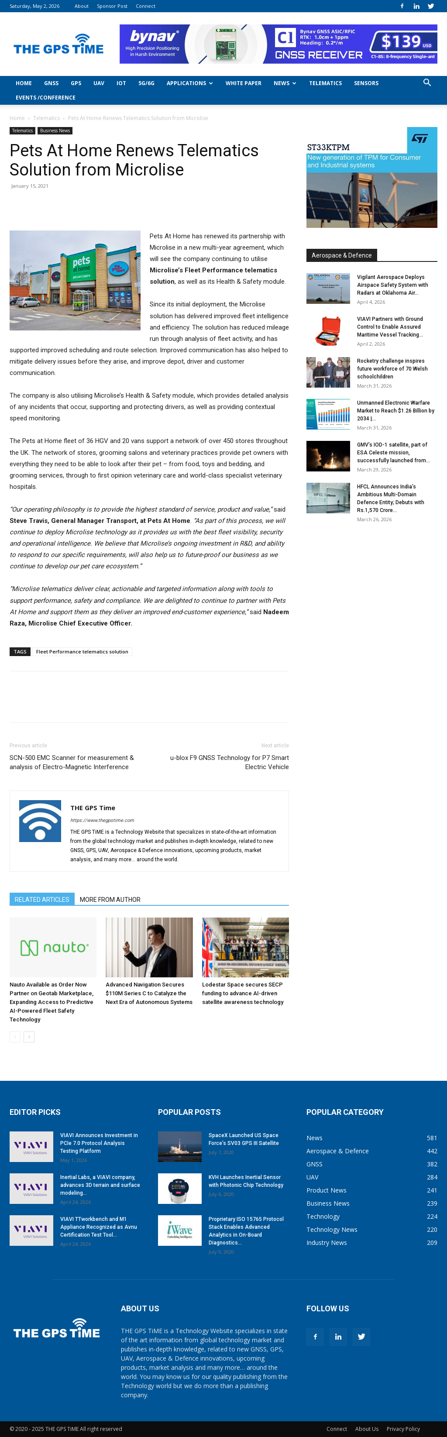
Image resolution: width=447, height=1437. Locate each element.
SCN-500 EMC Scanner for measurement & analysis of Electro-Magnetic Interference (72, 762)
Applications (190, 83)
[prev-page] (15, 1036)
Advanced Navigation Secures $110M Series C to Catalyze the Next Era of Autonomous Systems (149, 993)
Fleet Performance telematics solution (82, 651)
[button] (426, 83)
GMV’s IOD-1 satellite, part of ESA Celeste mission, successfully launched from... (393, 453)
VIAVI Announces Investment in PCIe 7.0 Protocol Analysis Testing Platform (99, 1143)
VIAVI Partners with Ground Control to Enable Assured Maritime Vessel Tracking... (390, 327)
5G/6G (146, 83)
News (285, 83)
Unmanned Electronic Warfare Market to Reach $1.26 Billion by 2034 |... (395, 411)
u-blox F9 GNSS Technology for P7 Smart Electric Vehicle (229, 762)
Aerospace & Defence (342, 255)
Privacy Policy (403, 1429)
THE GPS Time (92, 807)
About (82, 6)
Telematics (325, 83)
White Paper (243, 83)
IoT (121, 83)
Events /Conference (46, 97)
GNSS (51, 83)
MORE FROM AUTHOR (110, 899)
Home (24, 83)
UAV (98, 83)
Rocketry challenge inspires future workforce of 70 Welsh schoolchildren (392, 369)
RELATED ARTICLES (42, 899)
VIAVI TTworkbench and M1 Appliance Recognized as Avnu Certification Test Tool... (98, 1227)
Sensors (366, 83)
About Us (366, 1429)
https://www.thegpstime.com (102, 820)
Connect (145, 6)
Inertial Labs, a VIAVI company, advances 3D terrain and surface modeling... (100, 1185)
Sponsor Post (112, 6)
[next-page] (29, 1036)
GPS (76, 83)
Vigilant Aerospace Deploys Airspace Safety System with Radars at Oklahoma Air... (392, 285)
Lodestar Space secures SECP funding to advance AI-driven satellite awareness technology (242, 993)
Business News (55, 130)
